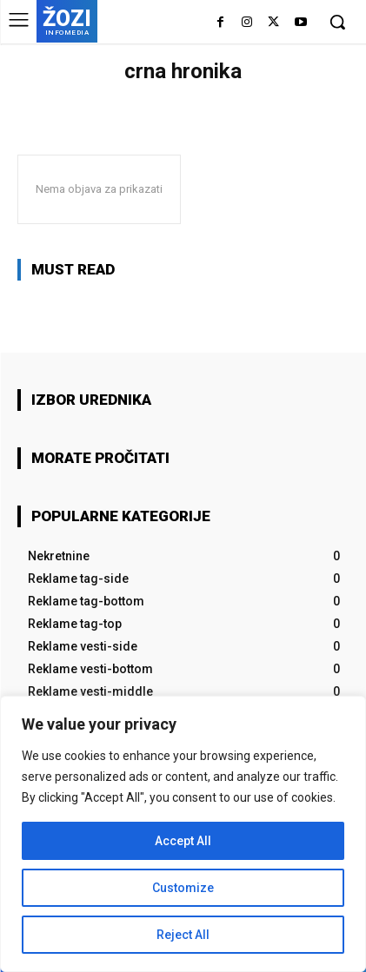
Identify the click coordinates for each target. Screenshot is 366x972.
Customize (183, 888)
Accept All (183, 841)
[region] (183, 834)
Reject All (183, 935)
